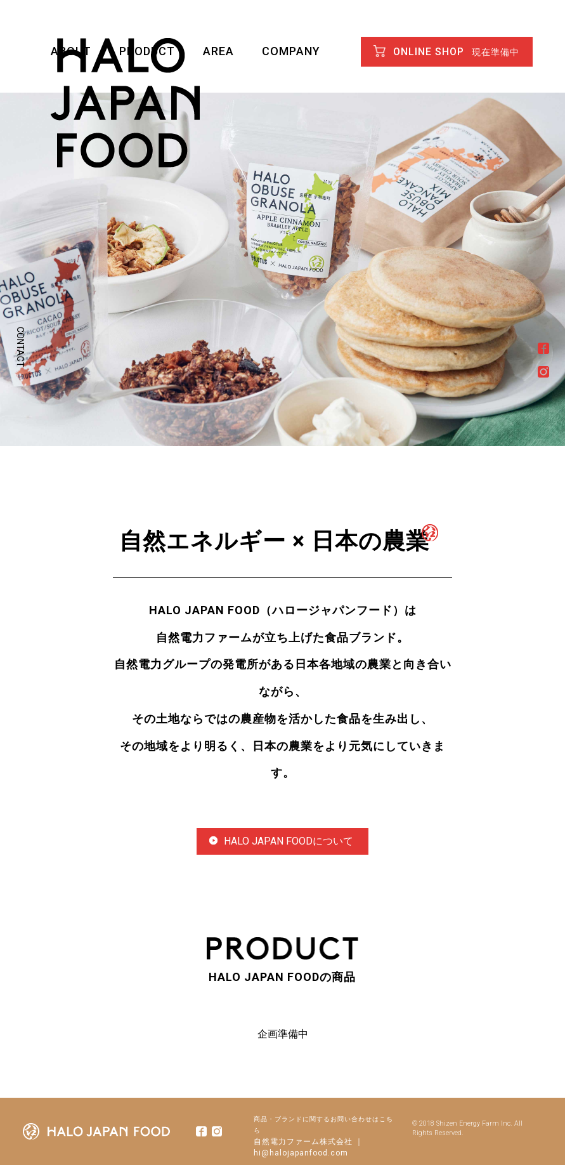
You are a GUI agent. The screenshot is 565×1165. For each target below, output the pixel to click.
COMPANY (291, 51)
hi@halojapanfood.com (301, 1153)
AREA (218, 51)
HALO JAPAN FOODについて (281, 841)
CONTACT (20, 347)
